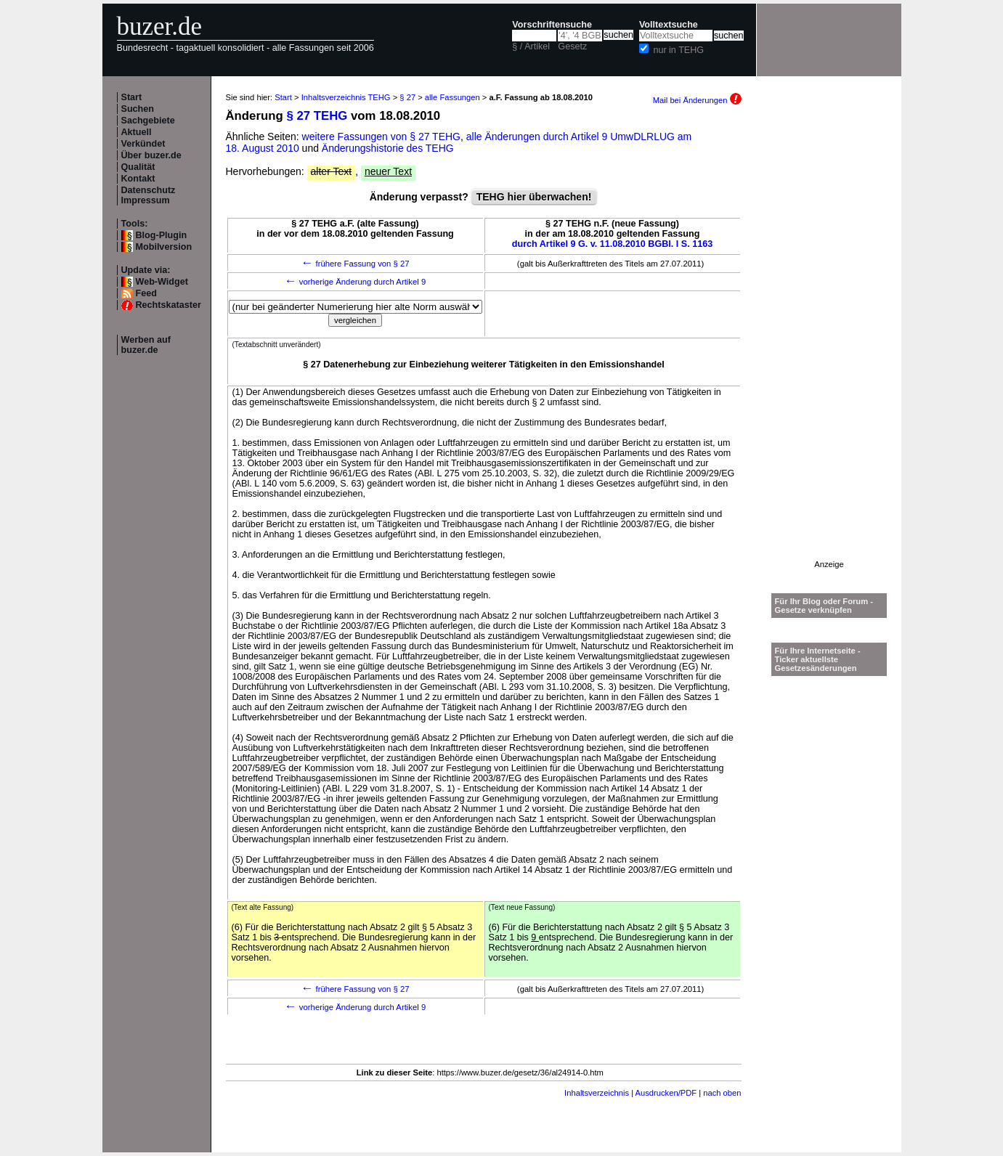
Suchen (138, 109)
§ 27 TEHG (316, 116)
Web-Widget (162, 282)
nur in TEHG (678, 50)
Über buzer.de (151, 155)
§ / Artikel (531, 46)
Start (131, 97)
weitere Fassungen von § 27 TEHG (381, 136)
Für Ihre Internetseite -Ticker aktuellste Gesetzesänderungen (818, 659)
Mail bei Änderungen (697, 100)
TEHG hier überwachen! (534, 197)
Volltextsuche (668, 25)
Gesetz (572, 46)
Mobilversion (164, 247)
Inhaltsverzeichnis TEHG (346, 97)
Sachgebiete (148, 120)
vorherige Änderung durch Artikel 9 (355, 281)
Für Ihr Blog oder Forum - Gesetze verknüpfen (824, 605)
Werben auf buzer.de (146, 345)
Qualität (138, 167)
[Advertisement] (829, 342)
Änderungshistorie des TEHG (388, 148)
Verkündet (143, 144)
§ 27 (407, 97)
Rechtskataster (168, 305)
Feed (146, 293)
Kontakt (138, 179)
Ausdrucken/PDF (666, 1092)
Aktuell (136, 132)
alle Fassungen (452, 97)
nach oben (722, 1092)
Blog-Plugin (161, 235)
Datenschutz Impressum (148, 195)
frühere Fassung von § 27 (355, 263)
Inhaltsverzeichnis (596, 1092)
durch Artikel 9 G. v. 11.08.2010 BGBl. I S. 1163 (612, 244)
